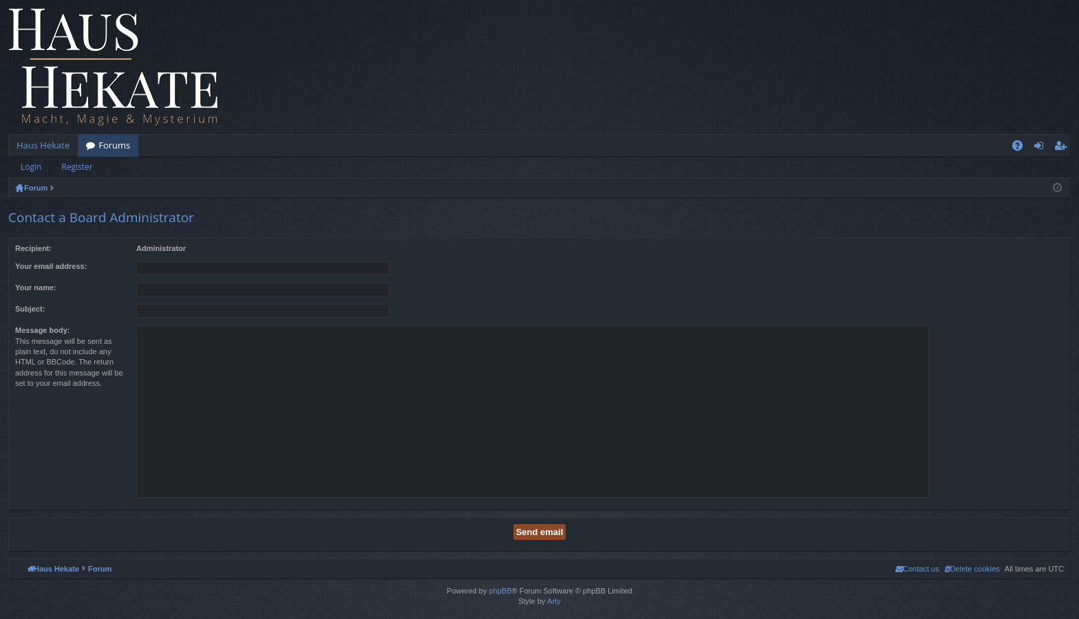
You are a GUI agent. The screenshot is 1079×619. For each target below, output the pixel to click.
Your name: (35, 287)
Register (76, 167)
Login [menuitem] (1041, 148)
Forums (114, 145)
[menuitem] (972, 569)
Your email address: (51, 266)
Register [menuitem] (1063, 148)
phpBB (500, 591)
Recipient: (33, 248)
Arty (554, 601)
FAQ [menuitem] (1022, 148)
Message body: (42, 330)
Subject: (30, 309)
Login (31, 167)
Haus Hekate (43, 145)
